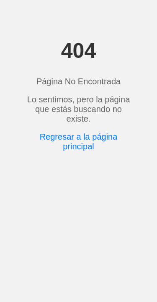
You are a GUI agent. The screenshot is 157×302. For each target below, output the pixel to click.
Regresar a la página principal (79, 141)
